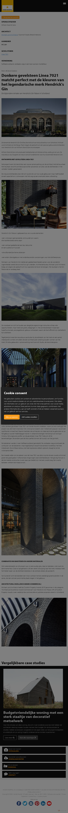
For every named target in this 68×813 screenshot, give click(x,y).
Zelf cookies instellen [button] (29, 417)
